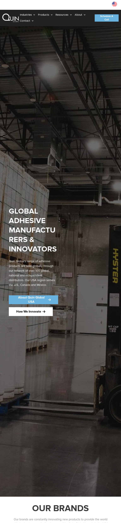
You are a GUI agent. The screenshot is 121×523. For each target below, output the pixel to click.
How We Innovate (30, 311)
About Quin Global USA (34, 300)
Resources (102, 5)
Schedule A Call (106, 18)
